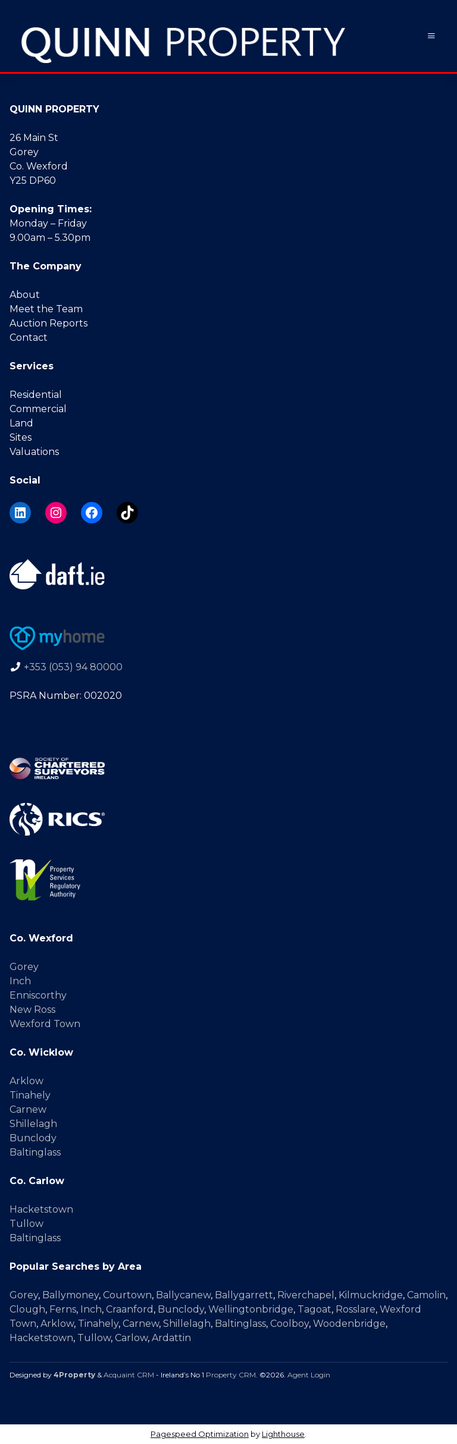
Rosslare (355, 1309)
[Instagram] (56, 512)
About (25, 294)
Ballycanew (183, 1295)
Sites (21, 437)
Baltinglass (35, 1152)
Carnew (28, 1109)
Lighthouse (283, 1434)
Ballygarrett (244, 1295)
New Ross (32, 1009)
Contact (29, 337)
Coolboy (289, 1323)
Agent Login (308, 1374)
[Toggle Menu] (431, 36)
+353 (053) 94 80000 (73, 667)
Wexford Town (45, 1023)
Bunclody (33, 1138)
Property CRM (231, 1374)
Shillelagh (33, 1123)
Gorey (24, 966)
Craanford (130, 1309)
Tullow (26, 1223)
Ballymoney (70, 1295)
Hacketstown (41, 1209)
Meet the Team (46, 309)
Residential (36, 394)
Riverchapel (305, 1295)
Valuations (34, 451)
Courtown (127, 1295)
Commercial (38, 409)
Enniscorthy (38, 995)
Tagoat (314, 1309)
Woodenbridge (349, 1323)
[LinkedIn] (20, 512)
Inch (20, 981)
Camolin (426, 1295)
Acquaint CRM (129, 1374)
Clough (27, 1309)
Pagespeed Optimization (200, 1434)
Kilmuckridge (371, 1295)
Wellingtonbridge (250, 1309)
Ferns (62, 1309)
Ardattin (171, 1337)
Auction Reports (48, 323)
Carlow (131, 1337)
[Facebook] (91, 512)
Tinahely (30, 1095)
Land (21, 423)
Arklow (26, 1081)
